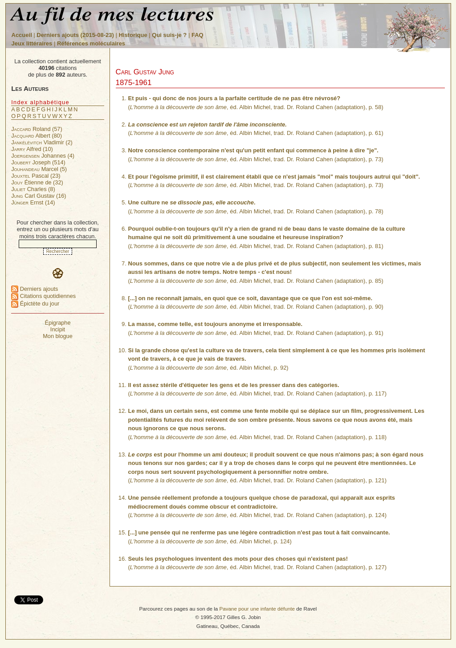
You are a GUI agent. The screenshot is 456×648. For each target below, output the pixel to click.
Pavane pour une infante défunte (257, 608)
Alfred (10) (32, 149)
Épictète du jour (35, 303)
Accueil (22, 35)
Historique (132, 35)
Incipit (57, 329)
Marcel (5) (39, 169)
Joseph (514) (38, 162)
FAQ (197, 35)
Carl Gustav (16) (38, 195)
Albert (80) (36, 135)
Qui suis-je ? (169, 35)
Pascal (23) (35, 175)
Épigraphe (57, 322)
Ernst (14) (33, 202)
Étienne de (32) (37, 182)
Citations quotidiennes (43, 296)
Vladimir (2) (42, 142)
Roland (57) (36, 129)
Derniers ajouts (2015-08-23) (76, 35)
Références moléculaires (91, 43)
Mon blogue (58, 336)
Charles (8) (33, 189)
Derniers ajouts (34, 288)
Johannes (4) (42, 155)
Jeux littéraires (32, 43)
